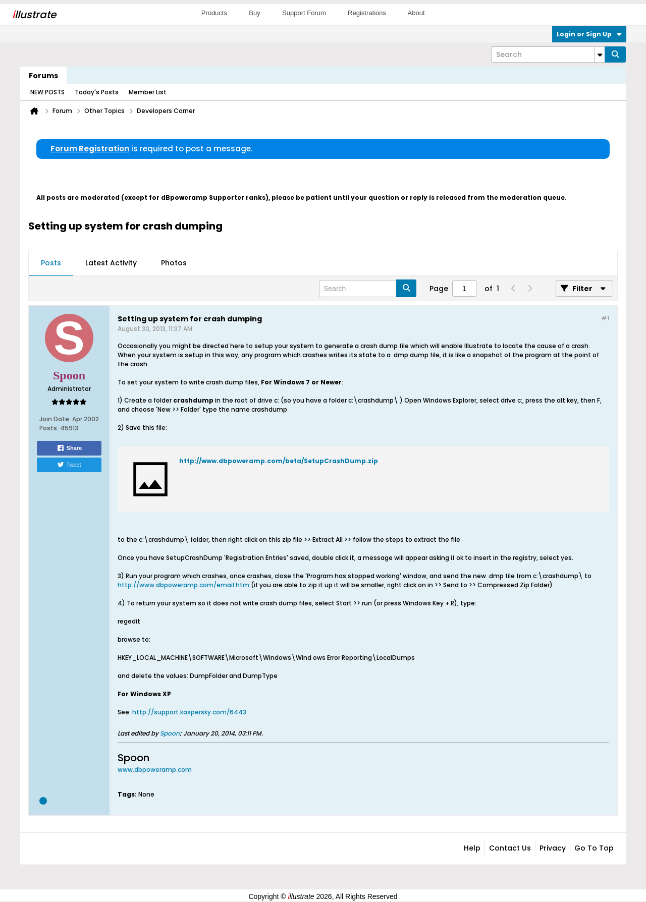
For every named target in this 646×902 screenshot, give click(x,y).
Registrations (367, 13)
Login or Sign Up (589, 34)
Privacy (553, 848)
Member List (148, 92)
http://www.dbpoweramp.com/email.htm (183, 585)
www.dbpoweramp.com (155, 769)
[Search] (548, 54)
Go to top (594, 848)
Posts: (49, 428)
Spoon (170, 733)
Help (472, 848)
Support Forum (304, 13)
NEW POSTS (47, 92)
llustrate (34, 15)
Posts (51, 263)
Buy (254, 13)
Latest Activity (111, 263)
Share (69, 448)
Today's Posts (97, 92)
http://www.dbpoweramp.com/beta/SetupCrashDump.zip (278, 461)
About (416, 13)
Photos (174, 263)
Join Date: (55, 419)
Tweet (69, 464)
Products (214, 13)
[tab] (51, 263)
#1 (605, 318)
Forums (43, 76)
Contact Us (510, 848)
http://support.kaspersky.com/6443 (189, 712)
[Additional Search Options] (599, 54)
